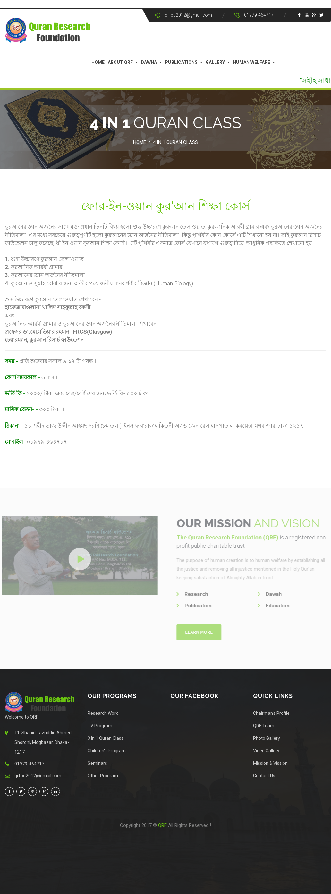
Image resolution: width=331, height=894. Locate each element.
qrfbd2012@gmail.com (188, 15)
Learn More (202, 632)
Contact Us (264, 775)
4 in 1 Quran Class (175, 142)
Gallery (215, 62)
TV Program (100, 725)
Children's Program (107, 750)
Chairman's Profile (271, 713)
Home (98, 62)
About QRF (120, 62)
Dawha (149, 62)
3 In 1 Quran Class (105, 738)
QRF (163, 825)
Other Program (103, 775)
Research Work (103, 713)
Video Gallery (266, 750)
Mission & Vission (270, 763)
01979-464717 (259, 15)
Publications (181, 62)
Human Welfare (251, 62)
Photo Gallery (266, 738)
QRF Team (263, 725)
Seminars (97, 763)
